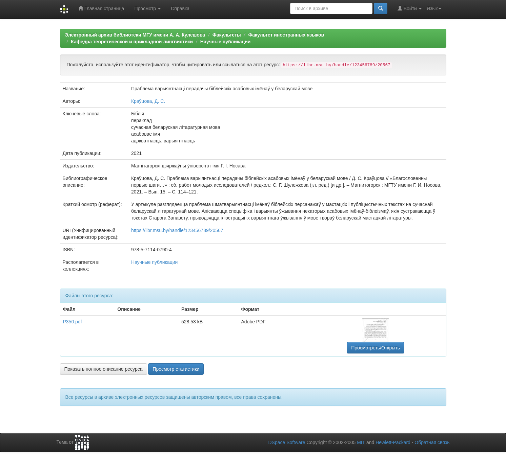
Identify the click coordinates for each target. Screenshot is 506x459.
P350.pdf (72, 321)
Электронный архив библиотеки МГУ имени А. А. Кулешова (135, 35)
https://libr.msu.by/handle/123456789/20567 (177, 230)
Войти (410, 8)
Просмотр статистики (176, 369)
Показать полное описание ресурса (103, 369)
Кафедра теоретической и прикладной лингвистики (132, 41)
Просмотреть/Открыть (375, 347)
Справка (180, 8)
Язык (434, 8)
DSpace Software (286, 442)
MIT (361, 442)
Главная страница (101, 8)
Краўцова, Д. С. (148, 101)
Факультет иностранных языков (286, 35)
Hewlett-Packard (393, 442)
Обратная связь (431, 442)
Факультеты (226, 35)
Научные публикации (225, 41)
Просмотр (147, 8)
